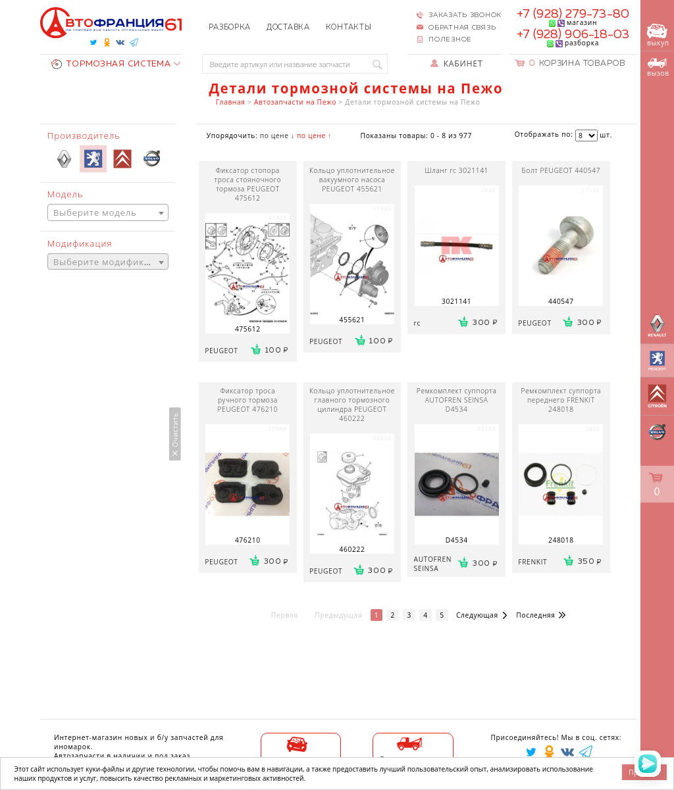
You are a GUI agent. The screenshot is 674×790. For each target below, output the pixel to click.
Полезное (450, 39)
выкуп (658, 36)
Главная (231, 102)
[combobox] (107, 212)
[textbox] (108, 213)
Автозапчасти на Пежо (295, 102)
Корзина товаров (577, 63)
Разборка (230, 27)
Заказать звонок (465, 15)
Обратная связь (462, 27)
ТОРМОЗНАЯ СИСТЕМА (110, 64)
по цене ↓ (277, 135)
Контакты (349, 27)
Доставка (288, 27)
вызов (658, 68)
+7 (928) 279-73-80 (573, 14)
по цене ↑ (314, 135)
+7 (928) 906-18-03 (573, 35)
